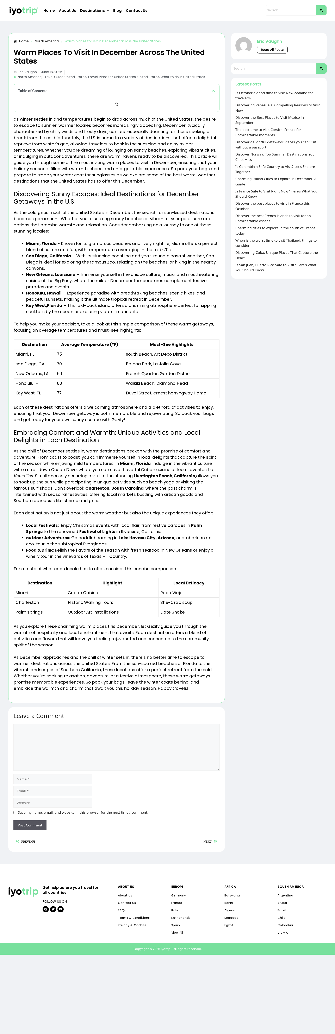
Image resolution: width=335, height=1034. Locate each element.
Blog (117, 10)
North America (30, 77)
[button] (213, 91)
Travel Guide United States (64, 77)
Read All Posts (272, 49)
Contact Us (136, 10)
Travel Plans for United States (112, 77)
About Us (67, 10)
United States (148, 77)
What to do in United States (183, 77)
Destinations (94, 10)
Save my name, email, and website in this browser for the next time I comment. (83, 812)
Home (49, 10)
